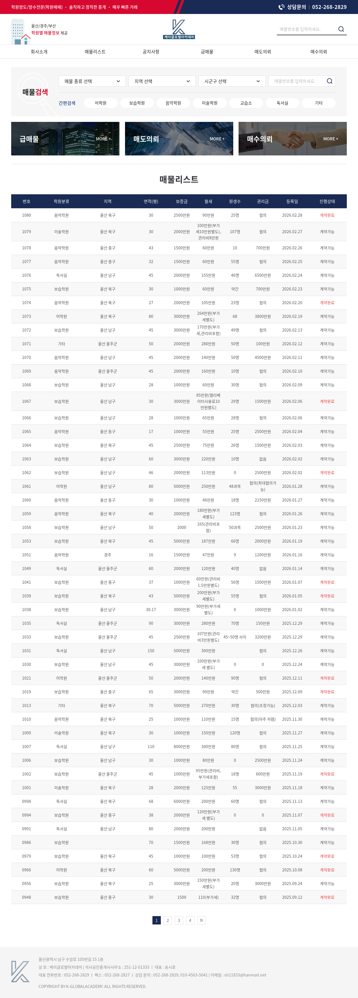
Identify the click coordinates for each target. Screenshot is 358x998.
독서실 (282, 103)
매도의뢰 (263, 51)
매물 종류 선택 (78, 81)
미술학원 (210, 103)
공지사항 (151, 51)
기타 (319, 103)
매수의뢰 (318, 51)
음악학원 (173, 103)
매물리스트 (95, 51)
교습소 (246, 103)
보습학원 (137, 103)
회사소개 (39, 51)
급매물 (207, 51)
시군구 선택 (215, 81)
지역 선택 (143, 81)
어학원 (101, 103)
